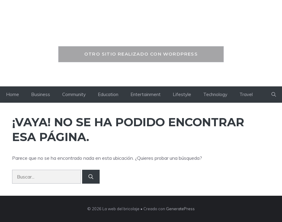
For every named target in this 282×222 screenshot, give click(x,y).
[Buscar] (91, 177)
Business (40, 94)
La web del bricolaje (141, 32)
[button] (273, 94)
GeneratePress (180, 208)
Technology (215, 94)
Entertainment (145, 94)
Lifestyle (182, 94)
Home (12, 94)
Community (74, 94)
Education (108, 94)
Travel (246, 94)
